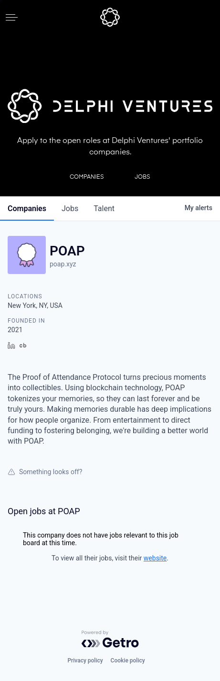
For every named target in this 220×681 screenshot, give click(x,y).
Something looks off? (45, 472)
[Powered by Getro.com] (110, 639)
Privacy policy (85, 660)
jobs (70, 208)
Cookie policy (128, 660)
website (155, 558)
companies (27, 208)
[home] (109, 17)
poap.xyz (63, 264)
